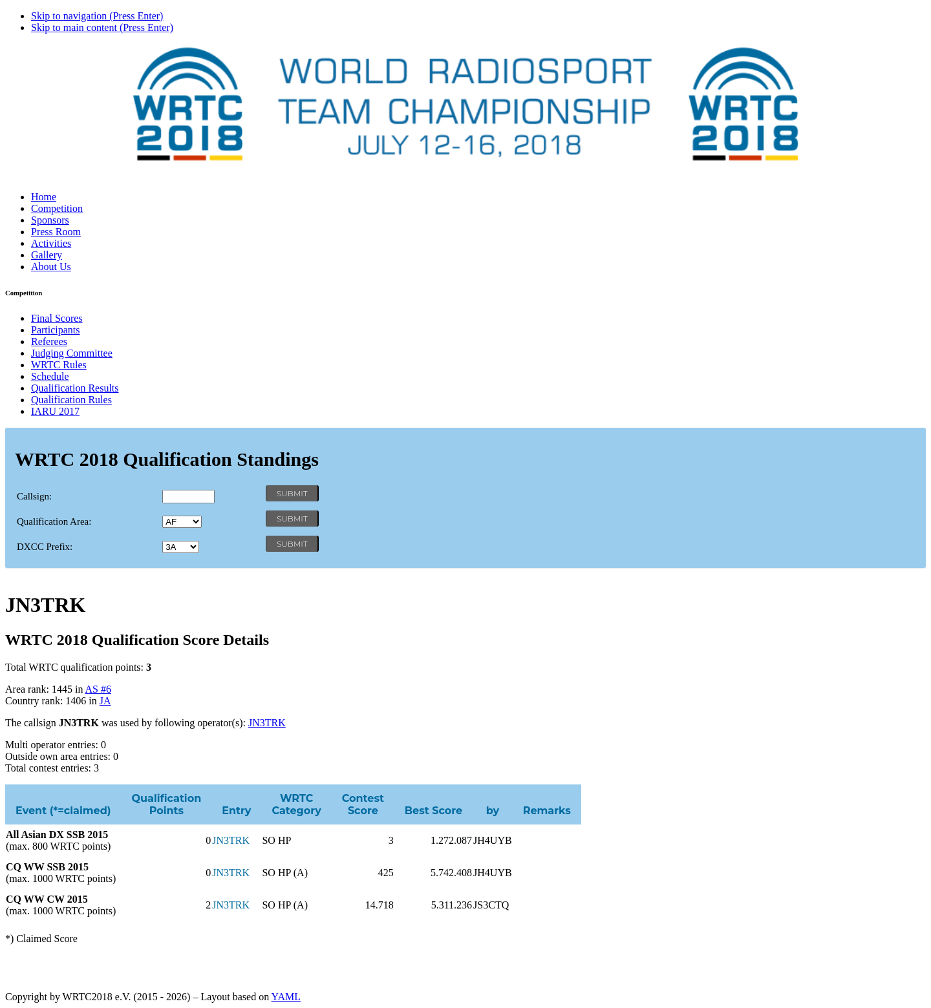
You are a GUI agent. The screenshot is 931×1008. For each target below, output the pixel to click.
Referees (49, 341)
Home (43, 196)
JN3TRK (267, 722)
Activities (51, 243)
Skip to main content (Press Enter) (102, 27)
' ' (182, 522)
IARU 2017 (55, 411)
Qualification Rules (71, 399)
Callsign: (34, 496)
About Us (51, 266)
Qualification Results (75, 388)
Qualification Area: (54, 521)
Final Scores (57, 318)
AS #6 (98, 689)
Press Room (56, 231)
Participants (55, 329)
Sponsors (50, 220)
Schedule (50, 376)
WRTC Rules (59, 364)
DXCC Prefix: (44, 546)
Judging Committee (71, 353)
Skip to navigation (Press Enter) (97, 15)
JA (105, 700)
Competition (57, 208)
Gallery (46, 254)
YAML (286, 996)
